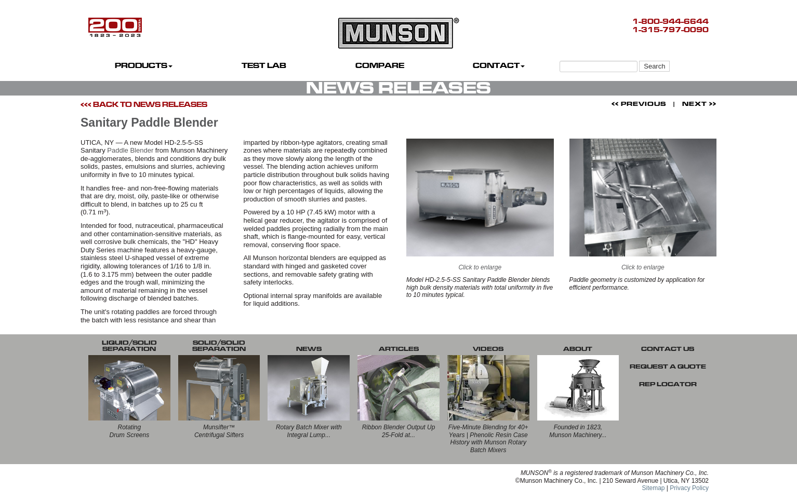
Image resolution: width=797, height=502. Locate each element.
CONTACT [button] (499, 66)
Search (654, 66)
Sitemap (653, 488)
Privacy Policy (689, 488)
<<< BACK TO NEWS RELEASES (144, 104)
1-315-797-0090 (670, 29)
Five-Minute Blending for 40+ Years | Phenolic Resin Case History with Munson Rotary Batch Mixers (488, 438)
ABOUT (577, 349)
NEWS (309, 349)
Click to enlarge (480, 205)
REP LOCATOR (668, 384)
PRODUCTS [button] (143, 66)
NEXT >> (699, 104)
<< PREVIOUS (639, 104)
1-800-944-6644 (670, 21)
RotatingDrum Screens (130, 431)
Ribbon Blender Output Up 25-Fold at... (398, 431)
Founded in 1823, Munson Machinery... (578, 431)
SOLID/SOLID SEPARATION (219, 345)
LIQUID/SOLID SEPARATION (129, 345)
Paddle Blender (130, 150)
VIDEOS (488, 349)
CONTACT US (667, 349)
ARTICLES (399, 349)
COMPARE (379, 66)
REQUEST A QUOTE (668, 366)
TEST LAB (264, 66)
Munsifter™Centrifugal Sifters (219, 431)
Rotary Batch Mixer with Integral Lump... (309, 431)
